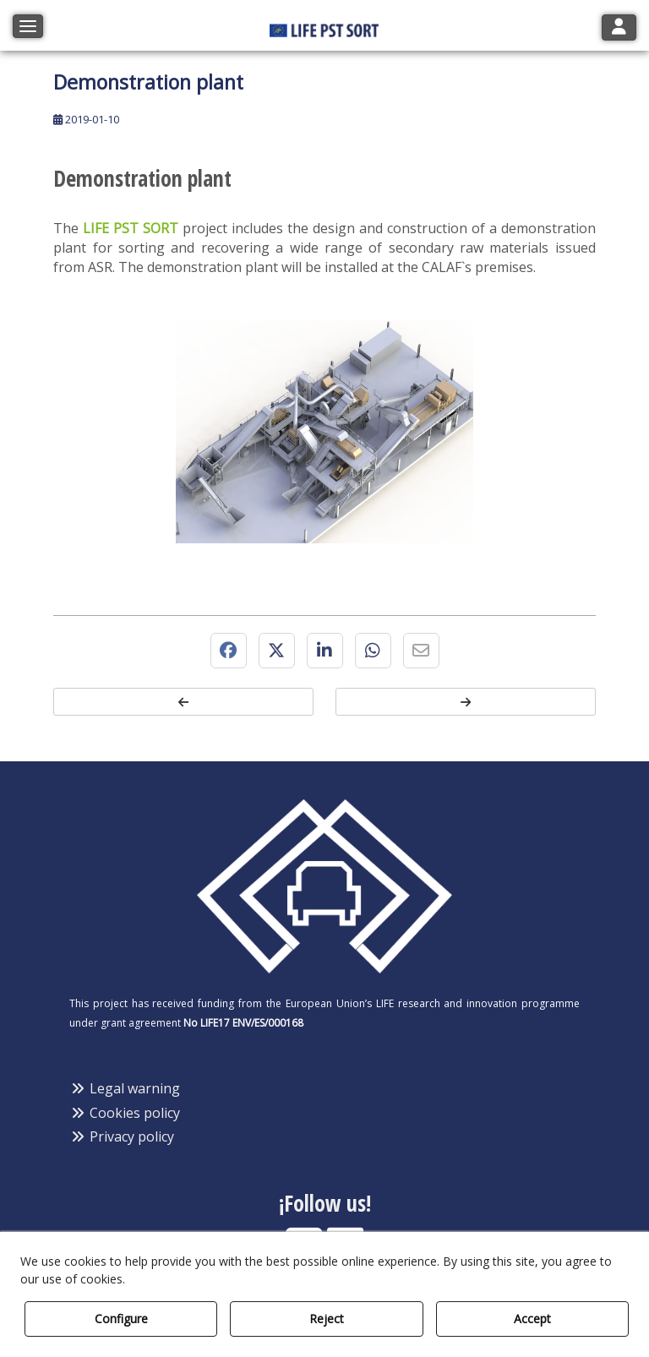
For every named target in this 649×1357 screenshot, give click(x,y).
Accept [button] (532, 1319)
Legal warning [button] (124, 1088)
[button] (324, 25)
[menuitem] (324, 1088)
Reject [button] (326, 1319)
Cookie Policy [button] (169, 1279)
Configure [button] (121, 1319)
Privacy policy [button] (121, 1136)
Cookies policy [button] (124, 1113)
